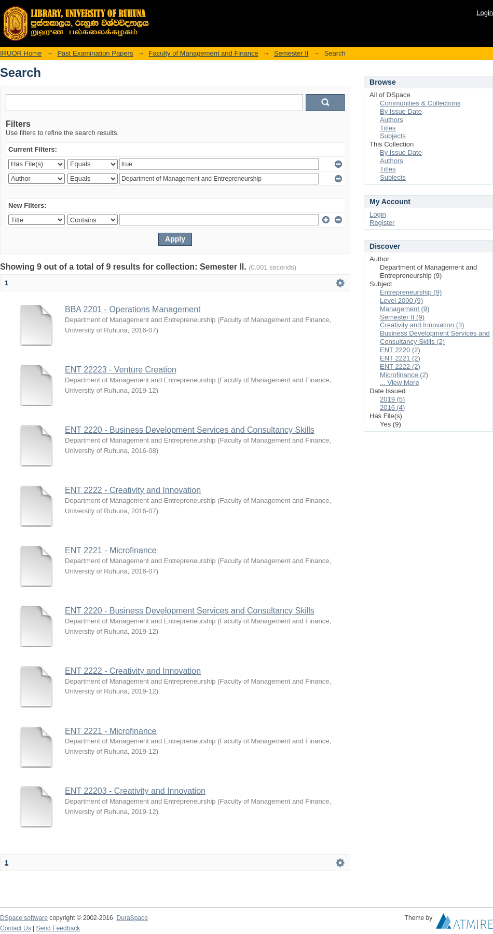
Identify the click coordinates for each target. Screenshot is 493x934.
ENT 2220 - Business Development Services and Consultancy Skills (189, 429)
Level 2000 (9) (401, 300)
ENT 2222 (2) (400, 366)
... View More (399, 382)
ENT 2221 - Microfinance (111, 550)
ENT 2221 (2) (400, 358)
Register (381, 222)
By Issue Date (401, 111)
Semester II (291, 53)
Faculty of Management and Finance (203, 53)
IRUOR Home (21, 53)
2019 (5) (392, 399)
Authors (391, 120)
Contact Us (15, 928)
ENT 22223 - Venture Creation (120, 369)
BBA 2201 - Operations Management (133, 309)
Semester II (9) (402, 317)
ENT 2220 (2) (400, 350)
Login (484, 13)
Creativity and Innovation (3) (422, 325)
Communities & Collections (420, 103)
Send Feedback (58, 928)
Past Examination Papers (95, 53)
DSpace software (24, 918)
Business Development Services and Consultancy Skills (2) (435, 337)
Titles (388, 128)
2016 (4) (392, 407)
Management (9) (404, 309)
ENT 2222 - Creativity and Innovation (133, 490)
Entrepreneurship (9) (411, 292)
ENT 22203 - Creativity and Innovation (135, 790)
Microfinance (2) (404, 375)
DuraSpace (131, 918)
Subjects (393, 136)
